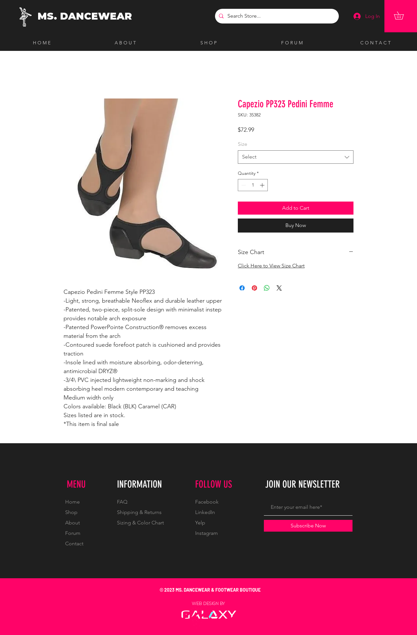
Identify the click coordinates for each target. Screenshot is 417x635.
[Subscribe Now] (308, 526)
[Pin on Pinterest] (254, 288)
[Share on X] (279, 288)
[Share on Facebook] (242, 288)
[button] (402, 15)
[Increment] (263, 185)
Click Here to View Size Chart (271, 266)
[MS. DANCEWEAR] (86, 16)
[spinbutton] (253, 185)
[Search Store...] (276, 16)
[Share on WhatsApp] (267, 288)
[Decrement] (243, 185)
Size (242, 144)
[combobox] (295, 156)
